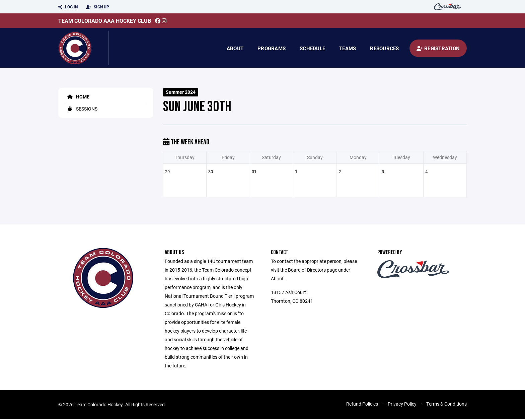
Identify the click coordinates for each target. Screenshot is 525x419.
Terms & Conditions (446, 404)
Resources (384, 48)
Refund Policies (362, 404)
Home (77, 96)
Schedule (312, 48)
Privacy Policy (402, 404)
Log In (68, 7)
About (235, 48)
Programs (271, 48)
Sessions (81, 109)
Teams (347, 48)
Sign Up (97, 7)
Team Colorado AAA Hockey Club (104, 20)
